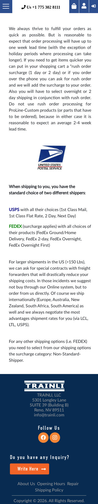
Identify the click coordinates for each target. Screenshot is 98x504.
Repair (73, 484)
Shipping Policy (49, 490)
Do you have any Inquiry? (39, 457)
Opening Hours (51, 484)
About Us (26, 484)
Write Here (32, 469)
